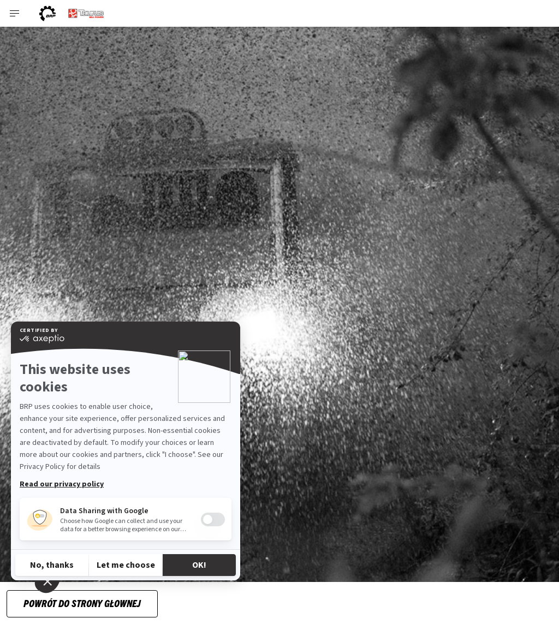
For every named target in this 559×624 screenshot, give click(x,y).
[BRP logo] (47, 13)
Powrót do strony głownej (82, 603)
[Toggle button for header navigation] (14, 13)
